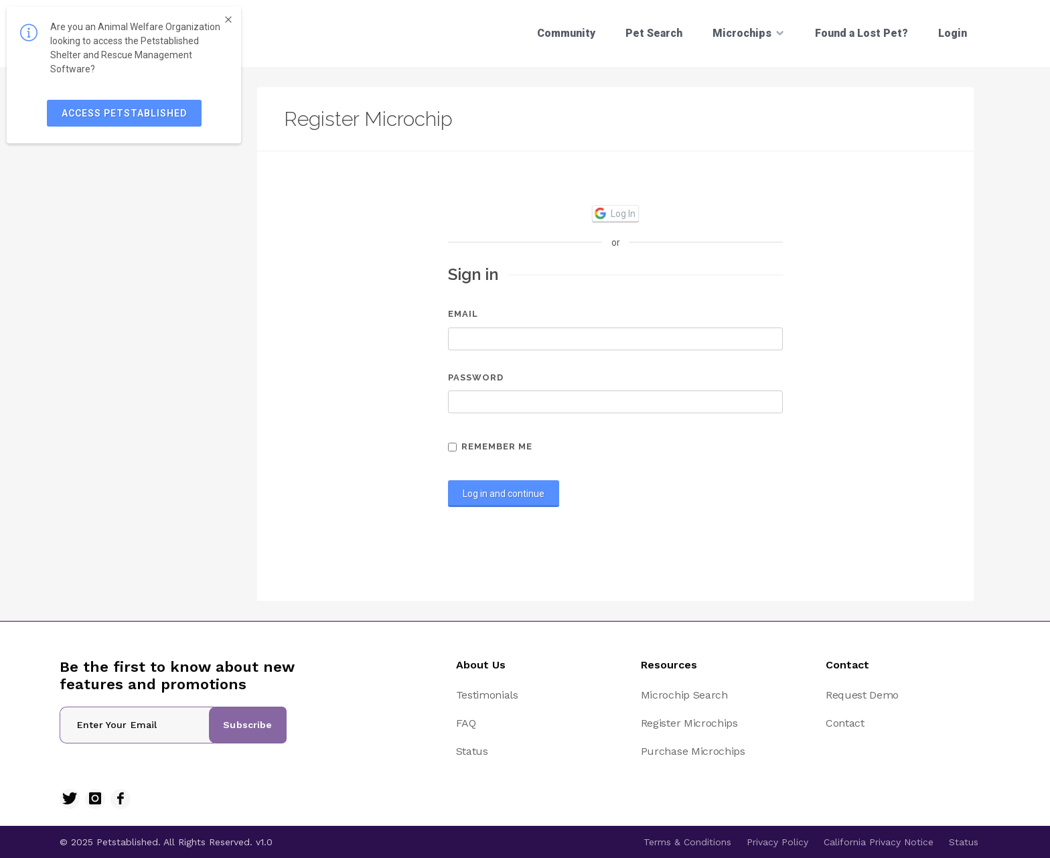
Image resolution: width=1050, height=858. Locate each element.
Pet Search (653, 33)
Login (952, 33)
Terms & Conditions (687, 842)
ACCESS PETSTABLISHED (124, 113)
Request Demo (862, 695)
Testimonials (487, 695)
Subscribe (247, 724)
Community (566, 33)
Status (472, 751)
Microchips (748, 33)
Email (463, 314)
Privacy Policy (777, 842)
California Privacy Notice (878, 842)
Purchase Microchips (693, 751)
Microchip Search (684, 695)
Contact (845, 723)
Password (476, 377)
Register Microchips (689, 723)
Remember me (490, 446)
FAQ (466, 723)
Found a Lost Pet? (861, 33)
